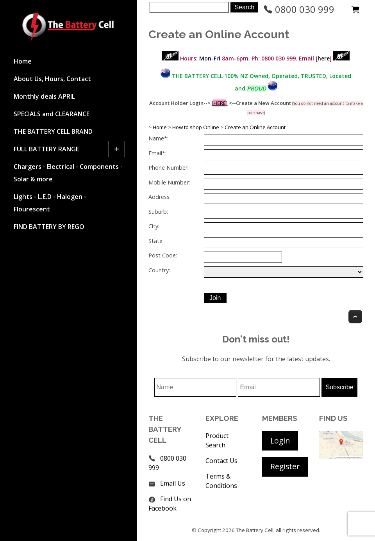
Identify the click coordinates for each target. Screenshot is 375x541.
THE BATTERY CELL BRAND (53, 131)
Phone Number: (168, 167)
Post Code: (162, 255)
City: (153, 226)
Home (23, 61)
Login (280, 440)
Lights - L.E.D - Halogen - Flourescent (50, 202)
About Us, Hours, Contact (52, 78)
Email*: (157, 153)
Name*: (158, 138)
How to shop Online (195, 127)
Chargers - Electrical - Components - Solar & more (68, 172)
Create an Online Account (255, 127)
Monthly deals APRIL (44, 96)
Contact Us (221, 460)
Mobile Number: (169, 182)
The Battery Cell (254, 530)
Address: (159, 196)
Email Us (172, 483)
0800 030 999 (298, 9)
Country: (159, 270)
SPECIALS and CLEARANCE (51, 114)
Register (285, 466)
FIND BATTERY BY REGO (49, 226)
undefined (283, 272)
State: (156, 241)
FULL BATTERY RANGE (46, 149)
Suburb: (158, 211)
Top (355, 316)
